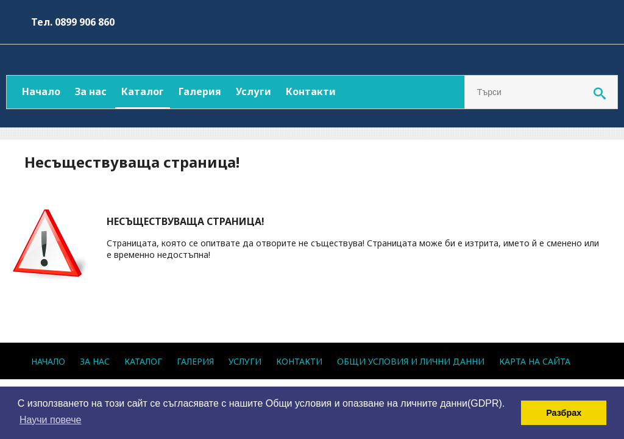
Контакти (311, 91)
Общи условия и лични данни (410, 361)
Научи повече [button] (50, 420)
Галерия (200, 91)
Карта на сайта (534, 361)
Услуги (253, 91)
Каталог (142, 91)
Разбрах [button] (563, 413)
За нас (91, 91)
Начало (41, 91)
